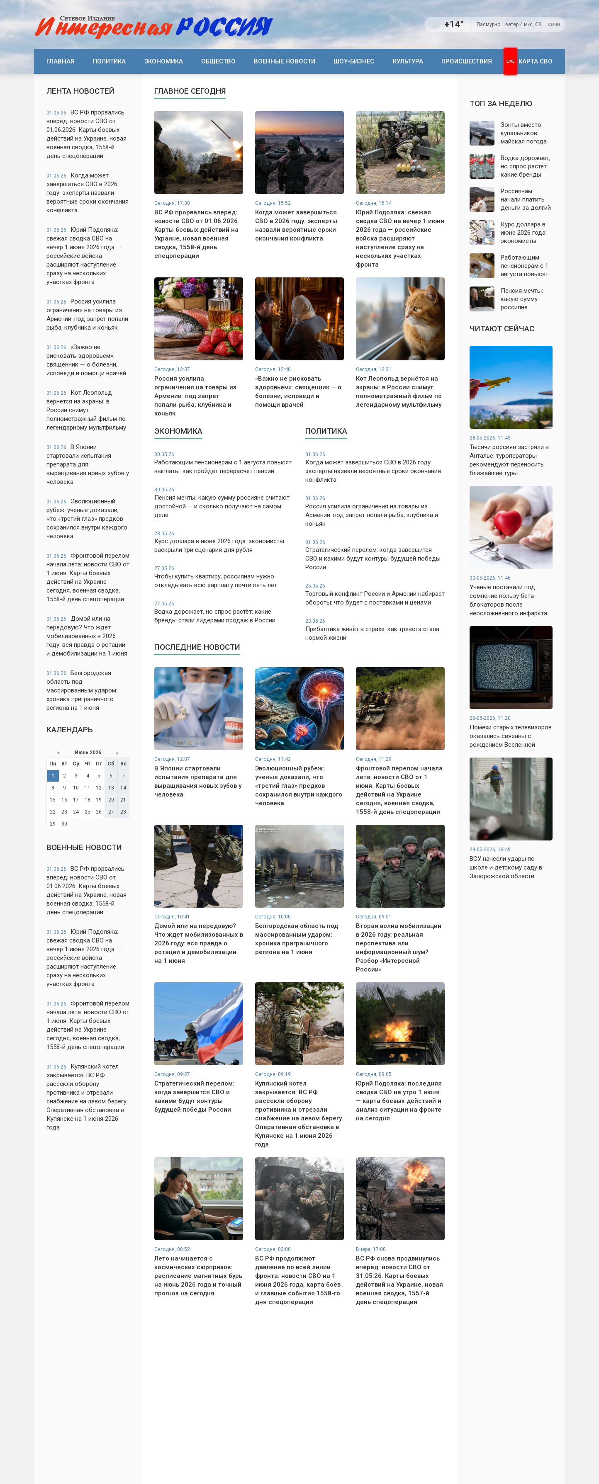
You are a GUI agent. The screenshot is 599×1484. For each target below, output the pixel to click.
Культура (408, 61)
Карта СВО (536, 61)
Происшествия (466, 61)
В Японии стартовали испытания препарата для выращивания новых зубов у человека (87, 464)
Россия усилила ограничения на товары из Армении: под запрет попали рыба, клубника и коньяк (87, 314)
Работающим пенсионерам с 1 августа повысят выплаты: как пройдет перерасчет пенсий (224, 463)
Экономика (163, 61)
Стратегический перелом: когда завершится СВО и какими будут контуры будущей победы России (375, 555)
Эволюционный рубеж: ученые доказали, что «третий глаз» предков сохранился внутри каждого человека (86, 519)
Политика (109, 61)
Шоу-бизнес (354, 61)
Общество (218, 61)
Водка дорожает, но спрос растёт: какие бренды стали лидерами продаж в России (224, 612)
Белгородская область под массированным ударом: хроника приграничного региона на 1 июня (81, 690)
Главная (60, 61)
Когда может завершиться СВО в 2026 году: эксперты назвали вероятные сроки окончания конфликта (87, 193)
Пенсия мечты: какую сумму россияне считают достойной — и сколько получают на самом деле (224, 502)
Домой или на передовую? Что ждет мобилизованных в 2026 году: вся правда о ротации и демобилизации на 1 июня (86, 636)
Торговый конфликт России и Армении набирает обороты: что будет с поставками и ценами (375, 594)
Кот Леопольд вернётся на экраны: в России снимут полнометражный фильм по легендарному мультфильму (86, 410)
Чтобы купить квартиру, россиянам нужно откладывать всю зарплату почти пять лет (224, 577)
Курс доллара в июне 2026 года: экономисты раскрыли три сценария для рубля (224, 542)
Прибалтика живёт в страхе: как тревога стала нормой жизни (375, 629)
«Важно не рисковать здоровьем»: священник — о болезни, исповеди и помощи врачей (86, 360)
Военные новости (284, 61)
